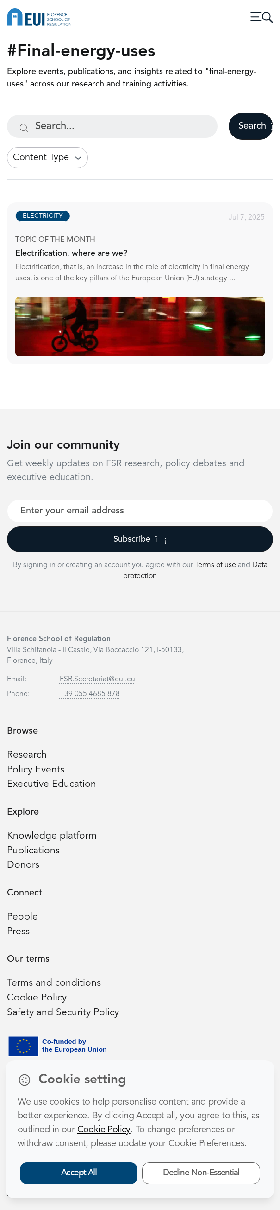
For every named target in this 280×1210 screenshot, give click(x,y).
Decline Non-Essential (201, 1173)
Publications (33, 851)
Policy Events (35, 770)
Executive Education (51, 784)
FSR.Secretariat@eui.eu (97, 679)
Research (27, 755)
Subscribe (140, 539)
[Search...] (112, 126)
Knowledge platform (52, 836)
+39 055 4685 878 (90, 694)
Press (18, 932)
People (22, 917)
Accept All (79, 1173)
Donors (23, 865)
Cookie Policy (37, 998)
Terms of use (216, 565)
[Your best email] (140, 511)
